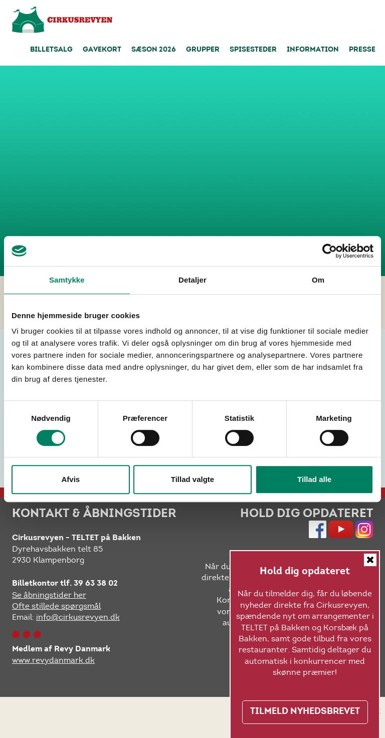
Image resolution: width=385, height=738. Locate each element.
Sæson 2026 (153, 50)
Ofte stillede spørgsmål (56, 606)
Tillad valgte (192, 479)
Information (313, 50)
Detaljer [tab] (192, 280)
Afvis (70, 479)
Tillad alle (314, 479)
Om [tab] (318, 280)
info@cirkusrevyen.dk (78, 617)
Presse (362, 50)
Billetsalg (51, 50)
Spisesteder (253, 50)
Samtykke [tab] (67, 280)
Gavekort (102, 50)
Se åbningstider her (49, 595)
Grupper (203, 50)
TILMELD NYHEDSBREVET (305, 711)
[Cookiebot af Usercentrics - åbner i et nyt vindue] (329, 251)
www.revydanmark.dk (53, 660)
